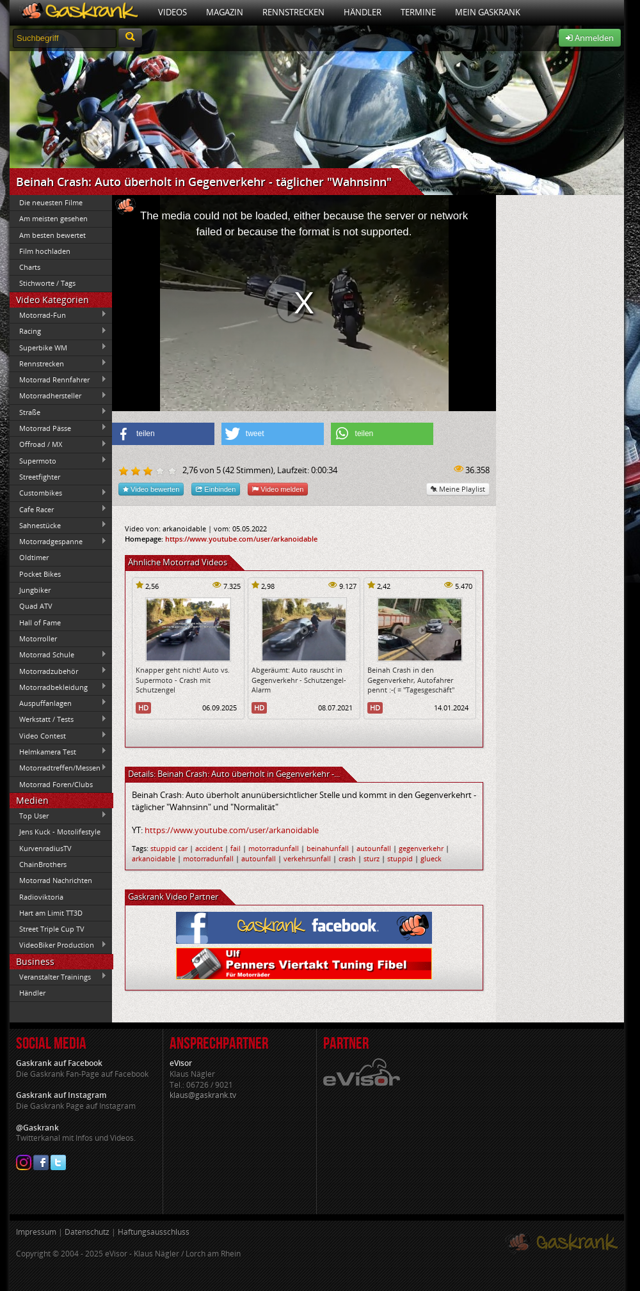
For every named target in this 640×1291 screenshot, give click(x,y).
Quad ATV (35, 606)
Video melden (277, 489)
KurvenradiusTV (45, 848)
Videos (172, 12)
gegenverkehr (421, 848)
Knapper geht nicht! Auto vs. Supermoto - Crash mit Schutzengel (183, 679)
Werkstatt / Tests (58, 719)
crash (347, 858)
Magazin (224, 12)
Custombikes (58, 493)
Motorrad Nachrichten (55, 880)
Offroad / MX (58, 444)
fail (235, 848)
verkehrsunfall (307, 858)
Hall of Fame (40, 622)
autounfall (373, 848)
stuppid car (169, 848)
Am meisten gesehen (53, 218)
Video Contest (58, 735)
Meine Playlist (458, 489)
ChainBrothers (43, 864)
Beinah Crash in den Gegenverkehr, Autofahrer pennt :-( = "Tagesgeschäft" (410, 679)
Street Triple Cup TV (51, 929)
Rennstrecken (293, 12)
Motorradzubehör (58, 671)
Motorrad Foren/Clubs (56, 784)
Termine (418, 12)
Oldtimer (34, 557)
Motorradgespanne (58, 541)
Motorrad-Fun (58, 314)
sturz (372, 858)
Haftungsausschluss (153, 1231)
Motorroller (38, 638)
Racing (58, 331)
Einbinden (216, 489)
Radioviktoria (41, 897)
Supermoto (58, 460)
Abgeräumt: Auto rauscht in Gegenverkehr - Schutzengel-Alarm (299, 679)
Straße (58, 412)
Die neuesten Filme (51, 202)
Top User (58, 815)
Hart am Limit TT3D (51, 913)
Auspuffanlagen (58, 703)
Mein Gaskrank (487, 12)
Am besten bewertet (52, 235)
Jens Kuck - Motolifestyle (59, 831)
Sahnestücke (58, 525)
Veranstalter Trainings (58, 976)
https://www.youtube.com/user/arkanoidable (241, 539)
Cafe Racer (58, 509)
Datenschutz (87, 1231)
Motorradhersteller (58, 396)
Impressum (36, 1231)
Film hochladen (44, 251)
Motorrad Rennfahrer (58, 380)
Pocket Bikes (40, 574)
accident (209, 848)
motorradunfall (273, 848)
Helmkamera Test (58, 751)
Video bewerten (151, 489)
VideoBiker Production (58, 945)
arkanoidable (153, 858)
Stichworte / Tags (47, 283)
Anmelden (590, 37)
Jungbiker (35, 590)
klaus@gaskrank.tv (203, 1095)
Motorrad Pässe (58, 428)
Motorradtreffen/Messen (58, 768)
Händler (362, 12)
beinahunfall (328, 848)
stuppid (400, 858)
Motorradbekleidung (58, 687)
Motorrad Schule (58, 655)
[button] (163, 434)
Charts (29, 267)
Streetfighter (39, 476)
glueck (431, 858)
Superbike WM (58, 347)
